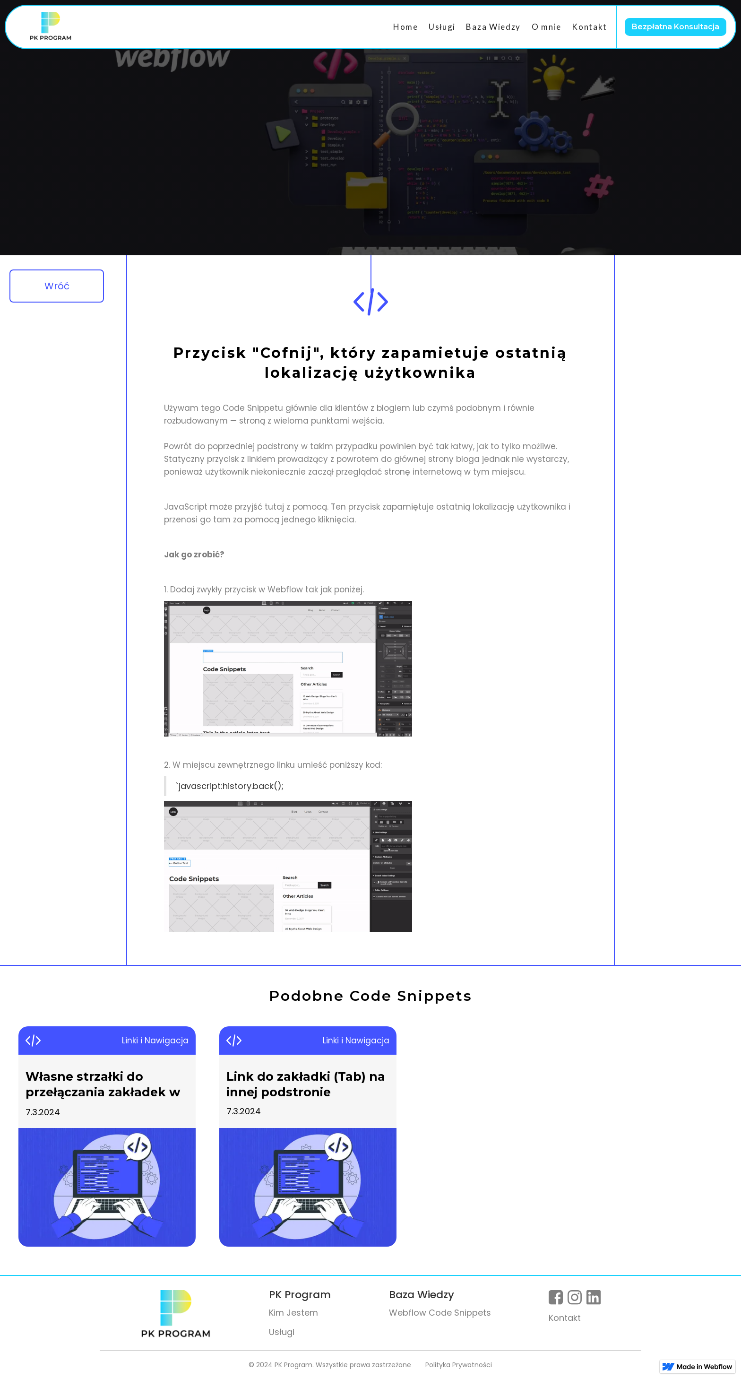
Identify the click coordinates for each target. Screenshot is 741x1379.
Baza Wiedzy (493, 27)
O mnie (546, 27)
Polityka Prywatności (458, 1365)
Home (405, 27)
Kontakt (589, 27)
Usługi (442, 27)
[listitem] (107, 1136)
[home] (50, 27)
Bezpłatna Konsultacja (675, 26)
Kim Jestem (293, 1312)
